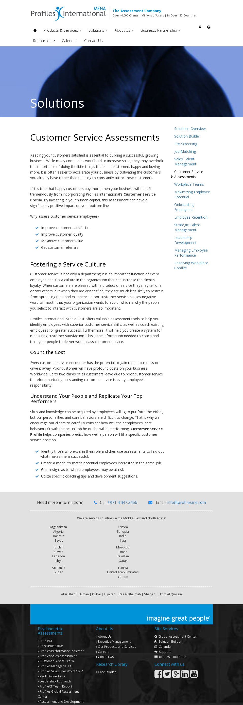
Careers (102, 636)
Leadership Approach (54, 665)
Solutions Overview (190, 128)
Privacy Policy (201, 698)
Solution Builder (187, 136)
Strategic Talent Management (187, 227)
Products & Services (62, 30)
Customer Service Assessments (188, 174)
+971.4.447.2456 (122, 502)
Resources (44, 40)
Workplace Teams (189, 184)
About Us (124, 30)
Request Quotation (170, 641)
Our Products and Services (116, 630)
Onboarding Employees (184, 207)
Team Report (55, 670)
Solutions (98, 30)
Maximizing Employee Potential (192, 194)
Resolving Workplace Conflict (191, 265)
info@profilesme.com (186, 502)
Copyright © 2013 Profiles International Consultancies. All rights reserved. (78, 698)
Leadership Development (185, 240)
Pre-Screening (185, 143)
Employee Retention (190, 217)
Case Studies (106, 656)
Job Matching (185, 151)
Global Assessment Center (175, 620)
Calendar (69, 40)
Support (162, 636)
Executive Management (113, 625)
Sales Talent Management (185, 161)
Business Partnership (160, 30)
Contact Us (93, 40)
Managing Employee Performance (191, 253)
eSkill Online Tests (51, 660)
